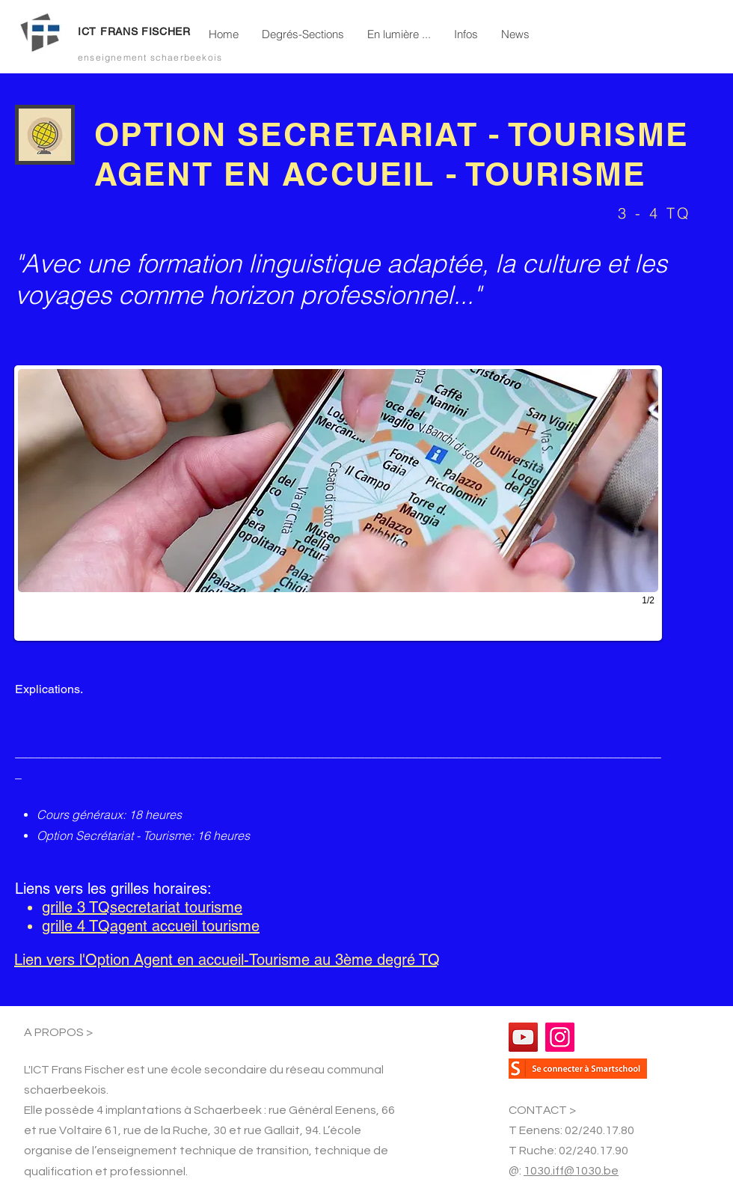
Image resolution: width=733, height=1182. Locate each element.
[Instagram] (559, 1037)
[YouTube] (523, 1037)
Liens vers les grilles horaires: (113, 889)
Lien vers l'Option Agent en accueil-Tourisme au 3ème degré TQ (227, 960)
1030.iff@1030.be (571, 1171)
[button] (302, 34)
